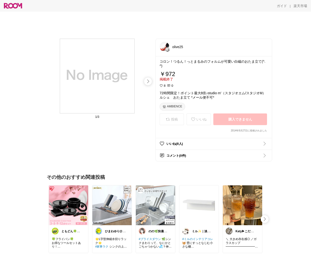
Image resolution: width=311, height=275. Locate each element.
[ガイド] (282, 6)
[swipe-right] (148, 81)
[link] (68, 205)
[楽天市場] (300, 6)
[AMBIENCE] (172, 107)
